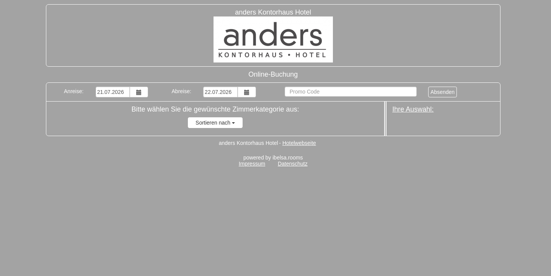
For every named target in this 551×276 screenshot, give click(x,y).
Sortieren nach (215, 123)
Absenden (442, 92)
